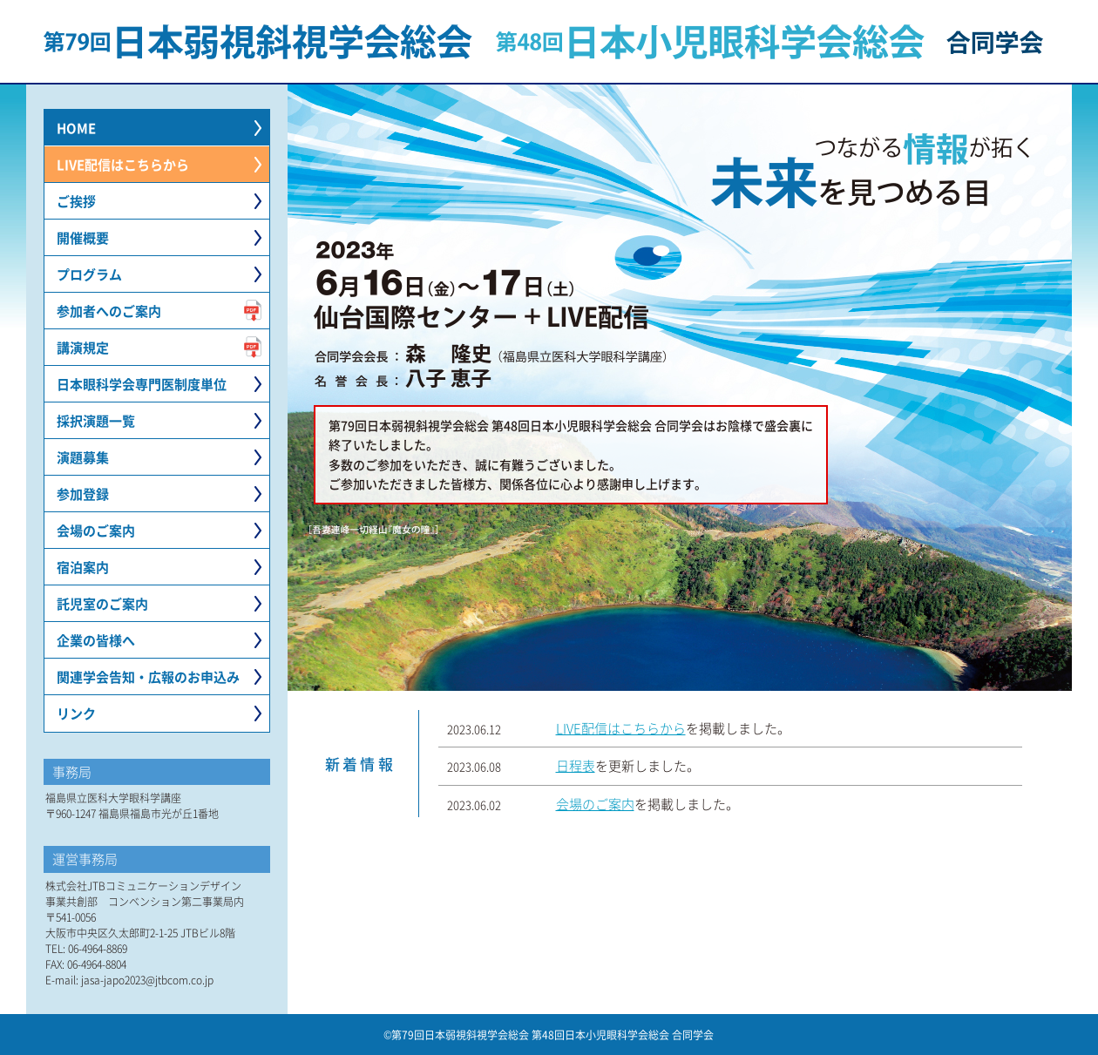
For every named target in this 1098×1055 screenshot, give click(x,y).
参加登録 (83, 493)
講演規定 (83, 347)
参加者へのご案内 (109, 310)
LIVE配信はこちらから (123, 164)
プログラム (89, 274)
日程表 (575, 765)
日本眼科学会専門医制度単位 (142, 384)
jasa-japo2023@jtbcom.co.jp (147, 979)
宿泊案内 (83, 567)
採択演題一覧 (96, 420)
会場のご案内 (96, 530)
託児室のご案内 (102, 603)
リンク (76, 713)
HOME (76, 127)
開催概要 (83, 237)
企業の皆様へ (96, 640)
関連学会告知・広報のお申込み (148, 676)
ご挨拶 (76, 201)
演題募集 (83, 457)
